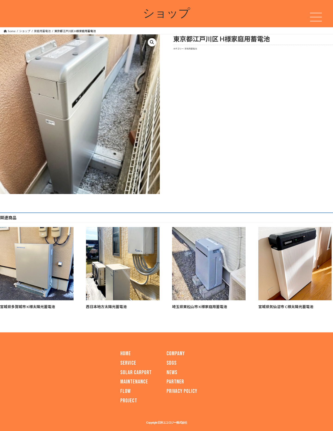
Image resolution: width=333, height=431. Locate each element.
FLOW (125, 391)
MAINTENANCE (134, 381)
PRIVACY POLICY (181, 391)
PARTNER (175, 381)
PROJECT (128, 400)
